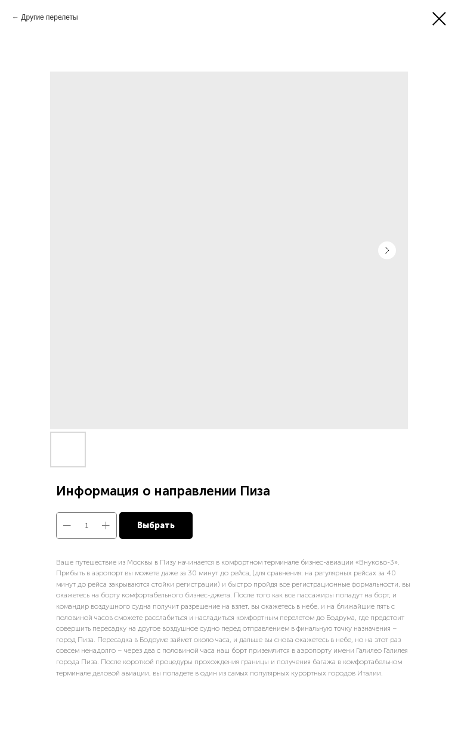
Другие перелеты (49, 17)
